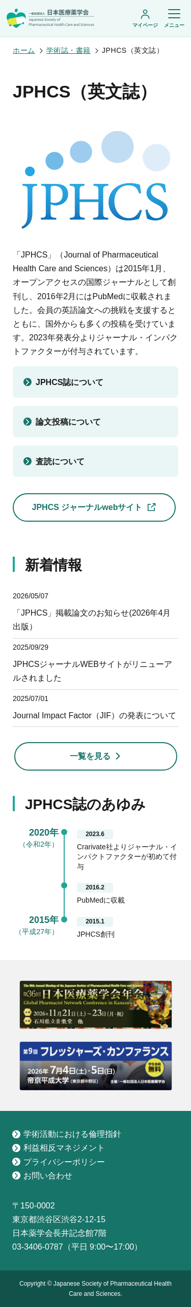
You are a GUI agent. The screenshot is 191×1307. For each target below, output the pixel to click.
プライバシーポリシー (58, 1162)
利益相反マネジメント (58, 1147)
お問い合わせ (42, 1175)
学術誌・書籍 (68, 50)
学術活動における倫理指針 (66, 1134)
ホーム (24, 50)
